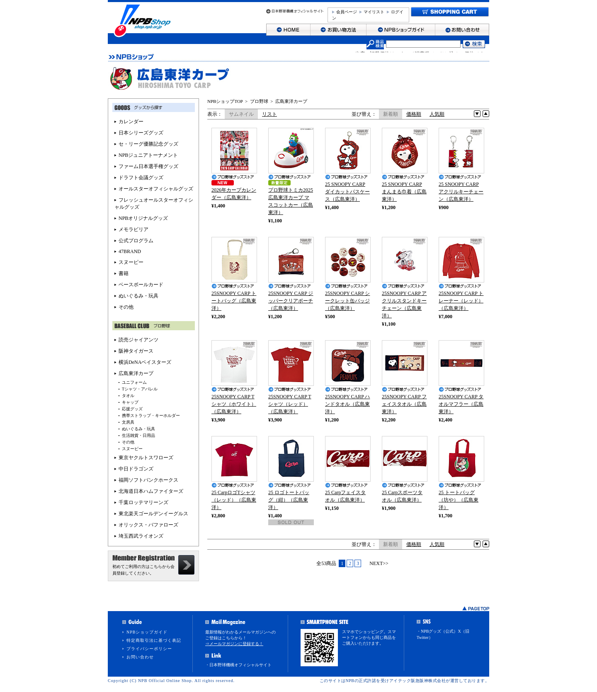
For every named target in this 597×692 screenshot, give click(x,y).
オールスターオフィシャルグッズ (156, 189)
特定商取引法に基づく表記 (153, 640)
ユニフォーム (134, 382)
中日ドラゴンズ (136, 469)
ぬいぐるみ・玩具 (138, 296)
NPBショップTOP (225, 101)
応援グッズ (132, 409)
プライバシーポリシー (149, 648)
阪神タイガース (136, 351)
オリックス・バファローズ (148, 525)
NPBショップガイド (146, 632)
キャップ (130, 402)
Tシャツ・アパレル (140, 389)
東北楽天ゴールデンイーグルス (153, 514)
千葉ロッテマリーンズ (143, 502)
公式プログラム (136, 241)
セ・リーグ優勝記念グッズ (148, 144)
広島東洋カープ (291, 101)
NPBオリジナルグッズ (143, 218)
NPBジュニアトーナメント (148, 155)
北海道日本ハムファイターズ (151, 491)
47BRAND (130, 251)
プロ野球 (259, 101)
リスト (269, 114)
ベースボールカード (141, 285)
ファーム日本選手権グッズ (148, 166)
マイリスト (374, 12)
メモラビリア (133, 229)
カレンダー (131, 121)
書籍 (124, 273)
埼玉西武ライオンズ (141, 536)
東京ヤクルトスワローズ (146, 458)
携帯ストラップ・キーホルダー (151, 415)
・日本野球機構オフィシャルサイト (238, 665)
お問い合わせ (140, 657)
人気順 (437, 114)
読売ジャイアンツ (138, 340)
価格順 (413, 114)
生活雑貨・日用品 (138, 435)
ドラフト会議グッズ (141, 177)
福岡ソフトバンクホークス (148, 480)
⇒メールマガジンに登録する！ (234, 643)
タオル (128, 395)
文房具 (128, 422)
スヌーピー (131, 262)
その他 (126, 307)
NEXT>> (378, 563)
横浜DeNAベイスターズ (145, 362)
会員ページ (346, 12)
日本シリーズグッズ (141, 133)
